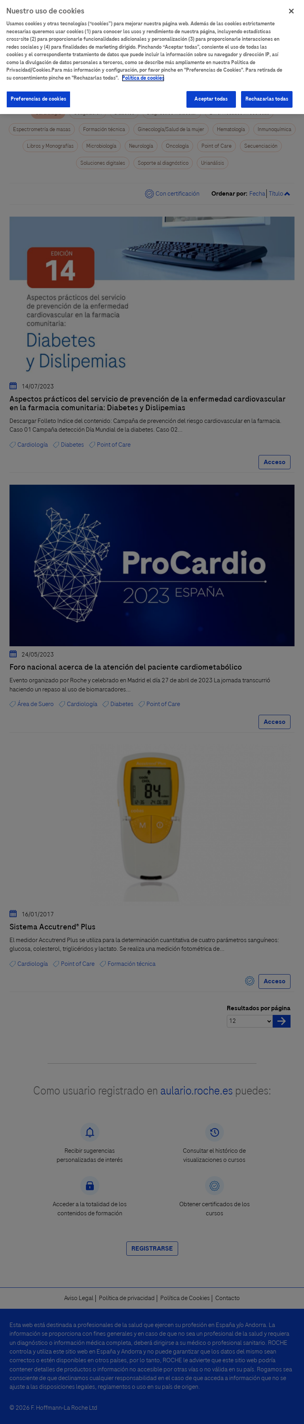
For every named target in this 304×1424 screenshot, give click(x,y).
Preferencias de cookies (38, 96)
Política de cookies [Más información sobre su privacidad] (143, 75)
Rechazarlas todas (266, 96)
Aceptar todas (211, 96)
